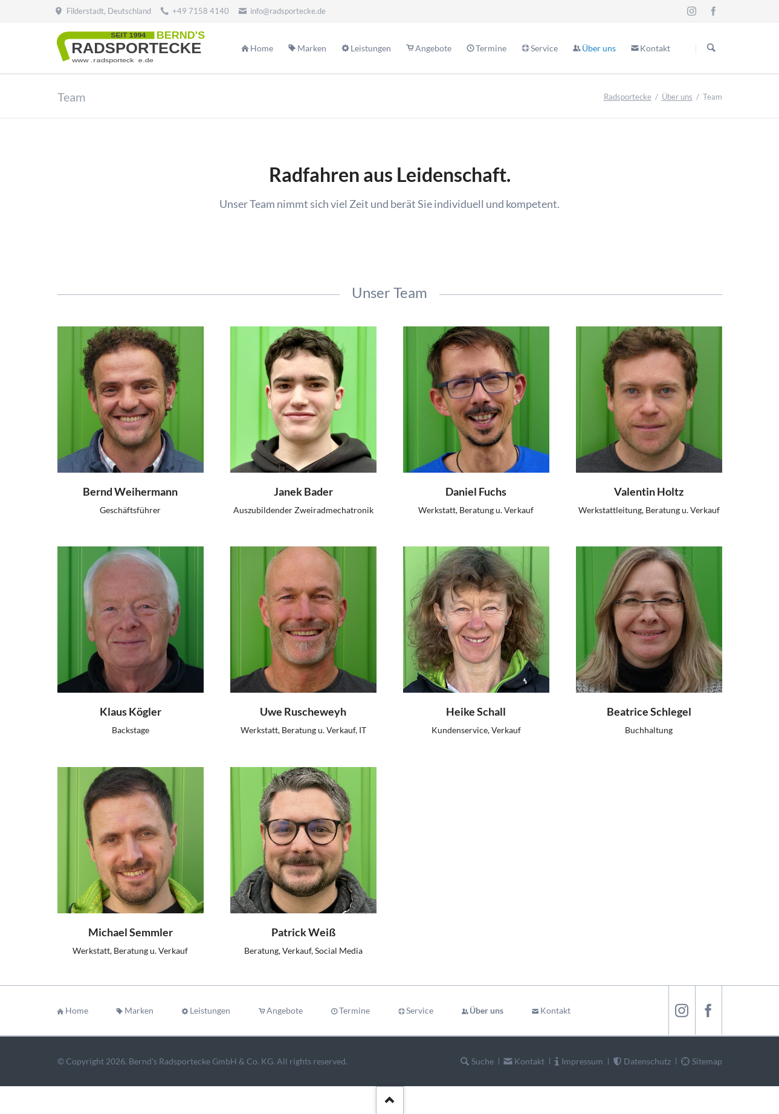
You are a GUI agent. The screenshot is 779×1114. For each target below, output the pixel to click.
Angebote (285, 1010)
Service (419, 1010)
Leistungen (210, 1010)
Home (76, 1010)
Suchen (711, 48)
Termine (354, 1010)
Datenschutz (647, 1061)
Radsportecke (627, 97)
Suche (482, 1061)
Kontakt (555, 1010)
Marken (139, 1010)
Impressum (582, 1061)
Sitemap (707, 1061)
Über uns (677, 97)
